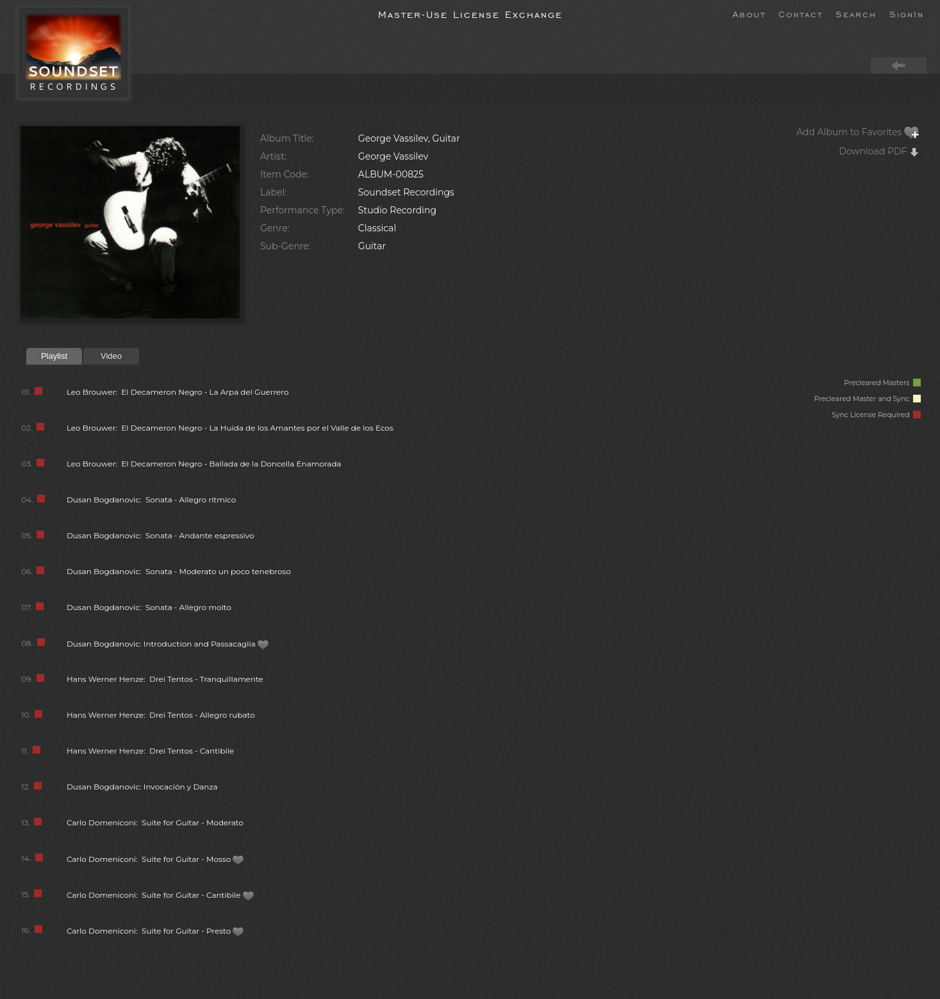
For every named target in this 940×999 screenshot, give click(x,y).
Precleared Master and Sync (867, 399)
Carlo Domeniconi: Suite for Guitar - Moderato (155, 822)
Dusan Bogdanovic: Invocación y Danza (142, 786)
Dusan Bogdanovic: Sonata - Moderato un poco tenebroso (179, 571)
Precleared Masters (882, 383)
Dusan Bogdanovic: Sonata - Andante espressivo (160, 535)
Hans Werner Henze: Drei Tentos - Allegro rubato (161, 715)
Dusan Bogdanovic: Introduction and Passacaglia (168, 643)
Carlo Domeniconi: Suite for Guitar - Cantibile (160, 895)
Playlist (54, 356)
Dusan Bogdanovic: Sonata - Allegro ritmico (151, 499)
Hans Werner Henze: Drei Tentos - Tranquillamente (165, 679)
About (749, 13)
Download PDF (879, 151)
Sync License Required (876, 415)
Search (856, 13)
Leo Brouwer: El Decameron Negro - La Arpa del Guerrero (178, 392)
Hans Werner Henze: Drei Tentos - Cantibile (150, 750)
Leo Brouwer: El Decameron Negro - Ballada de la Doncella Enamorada (204, 463)
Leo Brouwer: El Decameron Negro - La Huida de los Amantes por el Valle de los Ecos (230, 428)
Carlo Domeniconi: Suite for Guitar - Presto (156, 931)
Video (111, 356)
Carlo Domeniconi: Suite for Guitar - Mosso (156, 859)
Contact (801, 13)
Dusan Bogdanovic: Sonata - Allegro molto (149, 607)
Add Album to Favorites (857, 132)
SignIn (906, 13)
